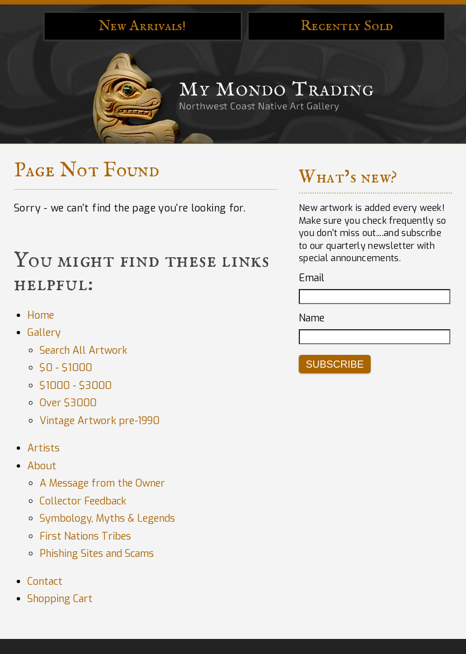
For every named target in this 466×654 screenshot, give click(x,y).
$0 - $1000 (66, 367)
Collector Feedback (83, 501)
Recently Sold (346, 26)
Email (311, 278)
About (41, 466)
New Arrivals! (142, 26)
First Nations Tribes (85, 536)
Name (311, 318)
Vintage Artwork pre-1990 (99, 420)
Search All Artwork (83, 350)
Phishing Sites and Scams (97, 553)
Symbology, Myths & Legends (107, 518)
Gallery (44, 332)
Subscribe (334, 364)
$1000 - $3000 (75, 385)
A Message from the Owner (102, 483)
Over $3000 (68, 403)
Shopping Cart (60, 598)
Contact (44, 581)
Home (40, 315)
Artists (43, 448)
